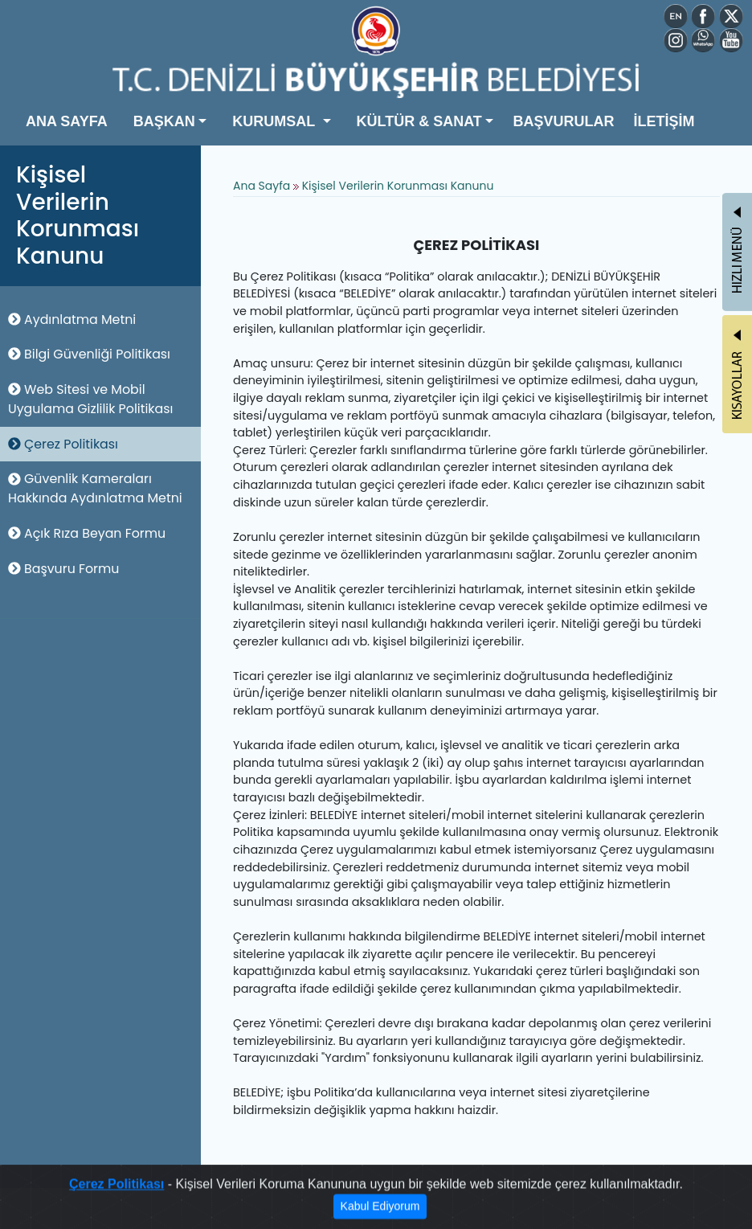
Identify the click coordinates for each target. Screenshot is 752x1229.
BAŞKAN (164, 121)
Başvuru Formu (63, 568)
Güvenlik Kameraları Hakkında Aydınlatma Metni (95, 488)
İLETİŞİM (663, 121)
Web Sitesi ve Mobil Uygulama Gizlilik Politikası (90, 399)
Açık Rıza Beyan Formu (87, 533)
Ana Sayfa (261, 186)
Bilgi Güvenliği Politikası (89, 354)
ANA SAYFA (67, 121)
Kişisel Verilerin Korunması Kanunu (398, 186)
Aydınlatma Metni (72, 319)
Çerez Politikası (63, 444)
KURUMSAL (275, 121)
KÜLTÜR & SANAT (419, 121)
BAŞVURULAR (563, 121)
